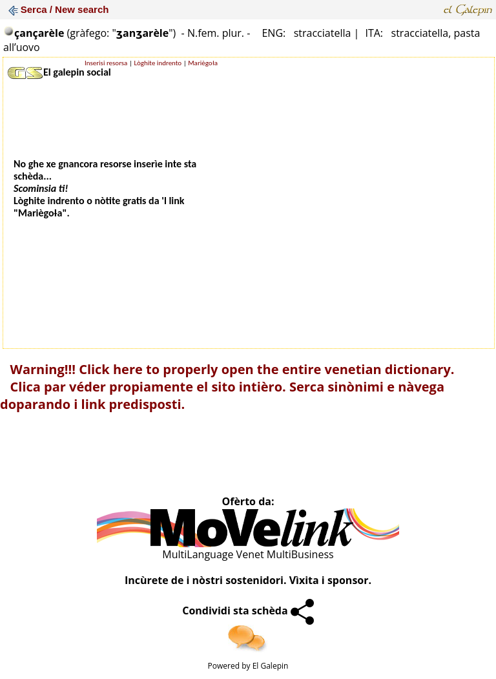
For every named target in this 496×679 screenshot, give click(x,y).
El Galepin (271, 665)
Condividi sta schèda (248, 610)
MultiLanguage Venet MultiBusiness (247, 554)
